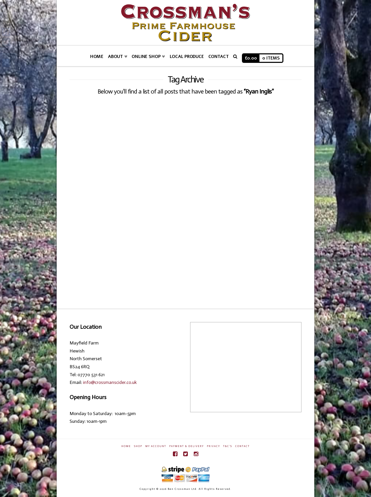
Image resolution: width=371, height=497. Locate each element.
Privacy (213, 446)
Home (126, 446)
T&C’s (227, 446)
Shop (138, 446)
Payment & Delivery (186, 446)
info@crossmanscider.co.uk (110, 382)
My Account (155, 446)
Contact (242, 446)
